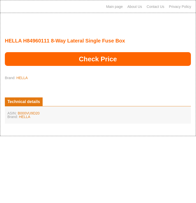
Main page (114, 7)
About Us (134, 7)
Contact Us (155, 7)
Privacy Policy (180, 7)
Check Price (98, 59)
